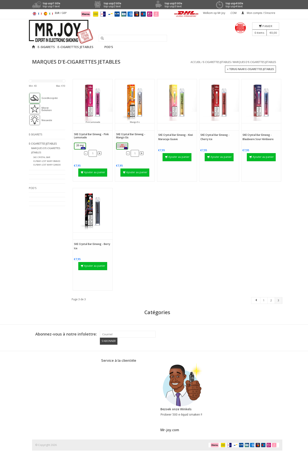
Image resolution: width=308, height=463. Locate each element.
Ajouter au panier (93, 172)
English (34, 13)
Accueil (196, 62)
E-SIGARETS (46, 47)
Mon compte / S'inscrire (258, 13)
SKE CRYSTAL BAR (41, 157)
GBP (64, 13)
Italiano (51, 13)
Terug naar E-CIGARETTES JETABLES (250, 69)
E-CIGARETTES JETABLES (75, 47)
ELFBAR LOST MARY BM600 (46, 161)
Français (40, 13)
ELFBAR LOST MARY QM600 (47, 164)
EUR (57, 13)
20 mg (80, 146)
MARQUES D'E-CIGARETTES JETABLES (254, 62)
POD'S (108, 47)
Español (45, 13)
